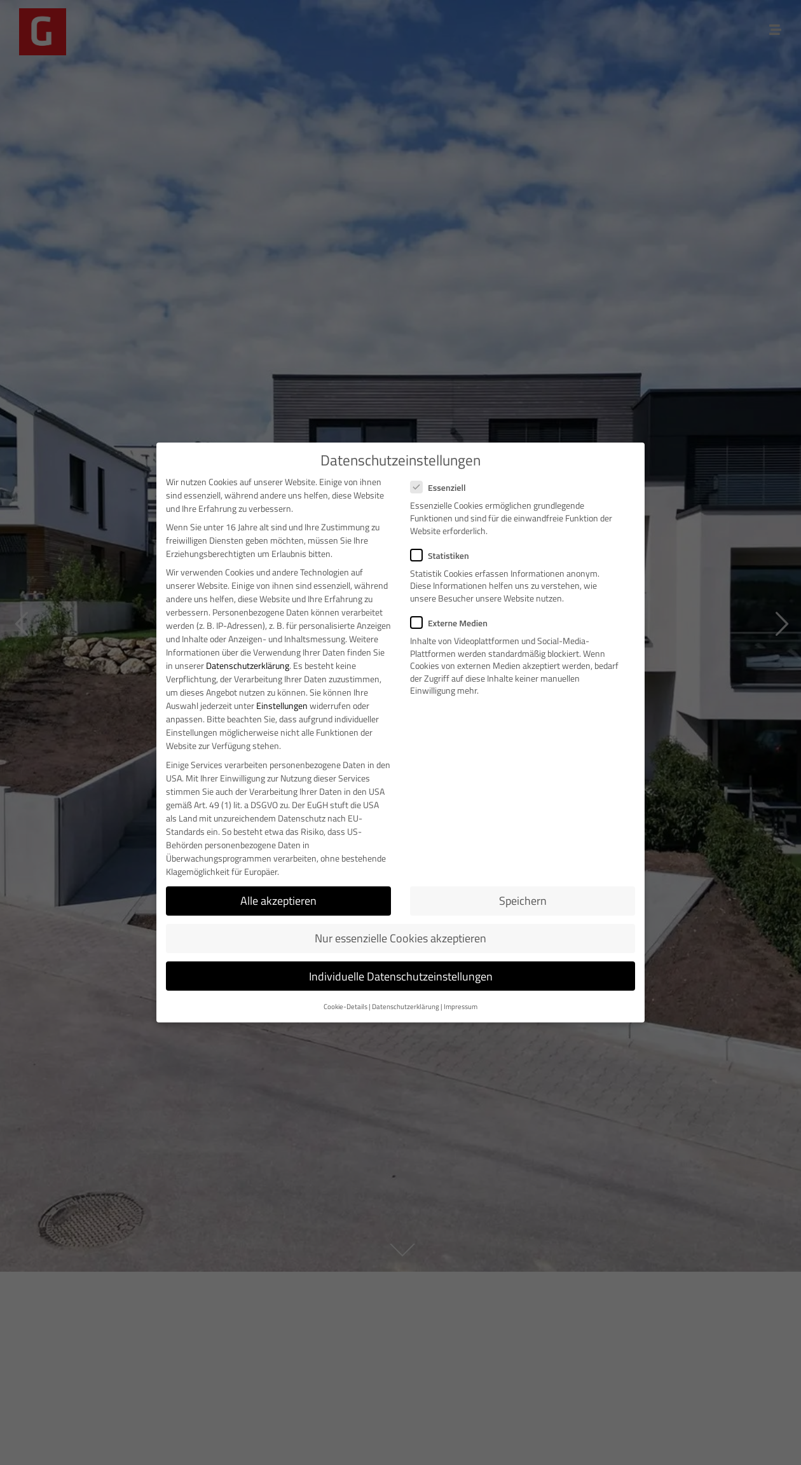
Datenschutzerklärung (247, 665)
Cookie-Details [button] (345, 1006)
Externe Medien (453, 622)
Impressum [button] (460, 1006)
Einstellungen (282, 705)
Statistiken (443, 555)
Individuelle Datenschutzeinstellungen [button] (401, 976)
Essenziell (442, 487)
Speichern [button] (523, 900)
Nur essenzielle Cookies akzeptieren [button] (400, 938)
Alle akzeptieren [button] (278, 900)
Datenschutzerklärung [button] (405, 1006)
